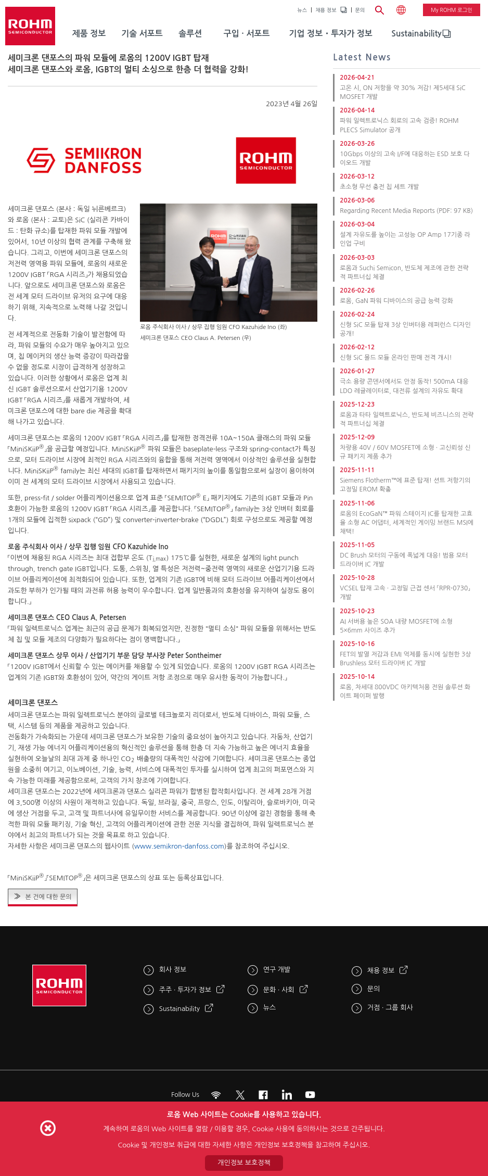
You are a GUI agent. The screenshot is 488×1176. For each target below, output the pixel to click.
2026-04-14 (357, 110)
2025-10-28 (357, 578)
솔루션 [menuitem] (190, 33)
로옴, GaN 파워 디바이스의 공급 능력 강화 (396, 301)
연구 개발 (277, 969)
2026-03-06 (357, 200)
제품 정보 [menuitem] (89, 33)
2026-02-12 (357, 347)
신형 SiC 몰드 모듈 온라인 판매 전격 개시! (396, 358)
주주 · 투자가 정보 (185, 990)
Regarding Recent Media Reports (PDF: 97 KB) (406, 211)
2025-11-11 (357, 470)
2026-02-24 (357, 314)
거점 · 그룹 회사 (390, 1007)
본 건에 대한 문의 (48, 897)
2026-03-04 (357, 224)
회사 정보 (173, 969)
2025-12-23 (357, 404)
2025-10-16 (357, 644)
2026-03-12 (357, 176)
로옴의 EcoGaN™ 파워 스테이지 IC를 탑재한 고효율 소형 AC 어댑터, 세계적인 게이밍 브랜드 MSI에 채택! (406, 523)
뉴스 (302, 9)
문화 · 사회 (278, 990)
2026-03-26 (357, 144)
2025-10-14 (357, 677)
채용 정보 (325, 9)
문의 (360, 9)
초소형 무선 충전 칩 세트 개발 (379, 187)
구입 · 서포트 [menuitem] (247, 33)
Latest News (362, 57)
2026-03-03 (357, 258)
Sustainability (416, 33)
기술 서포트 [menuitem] (142, 33)
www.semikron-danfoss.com (179, 846)
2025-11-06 (357, 503)
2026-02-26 (357, 290)
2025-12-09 (357, 437)
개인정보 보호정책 (243, 1162)
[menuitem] (416, 34)
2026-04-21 (357, 77)
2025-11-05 (357, 545)
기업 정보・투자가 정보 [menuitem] (331, 33)
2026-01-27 (357, 371)
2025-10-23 (357, 611)
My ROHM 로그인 (451, 9)
